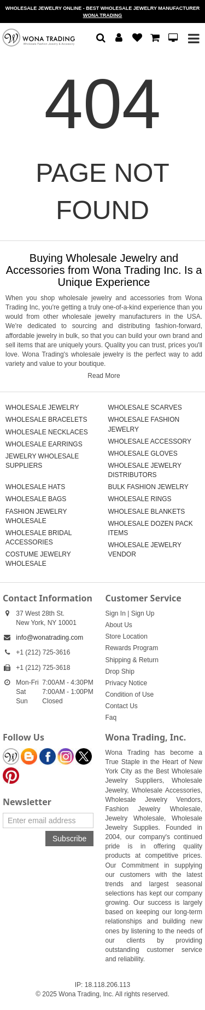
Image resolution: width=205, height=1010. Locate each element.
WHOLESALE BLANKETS (146, 511)
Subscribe (69, 838)
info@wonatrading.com (49, 637)
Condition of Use (130, 694)
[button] (101, 38)
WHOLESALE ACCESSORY (150, 441)
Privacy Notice (127, 683)
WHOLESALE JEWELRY (42, 407)
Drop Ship (120, 671)
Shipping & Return (132, 660)
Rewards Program (132, 648)
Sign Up (143, 613)
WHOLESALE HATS (35, 487)
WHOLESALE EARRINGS (44, 444)
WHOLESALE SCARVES (145, 407)
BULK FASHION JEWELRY (148, 487)
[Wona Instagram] (65, 756)
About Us (119, 625)
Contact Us (122, 706)
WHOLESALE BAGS (35, 499)
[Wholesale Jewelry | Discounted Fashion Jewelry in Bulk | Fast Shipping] (38, 37)
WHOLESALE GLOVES (143, 453)
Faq (111, 717)
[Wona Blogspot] (29, 756)
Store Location (127, 636)
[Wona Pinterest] (11, 775)
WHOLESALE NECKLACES (46, 432)
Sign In (116, 613)
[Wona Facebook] (47, 756)
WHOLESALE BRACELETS (46, 419)
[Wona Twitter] (83, 756)
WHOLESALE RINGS (140, 499)
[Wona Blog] (11, 756)
